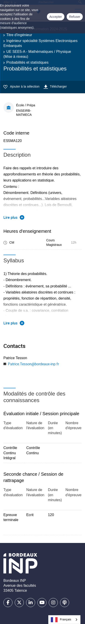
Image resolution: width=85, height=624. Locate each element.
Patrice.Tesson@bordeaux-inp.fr (33, 363)
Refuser (74, 17)
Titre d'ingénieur (19, 35)
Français (61, 619)
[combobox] (64, 619)
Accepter (55, 17)
